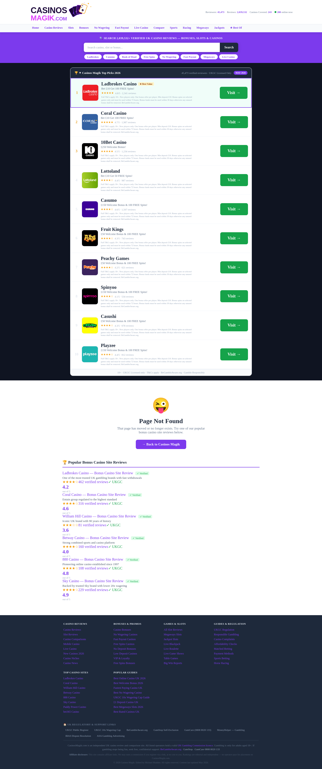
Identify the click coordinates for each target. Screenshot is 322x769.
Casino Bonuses (122, 629)
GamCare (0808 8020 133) (197, 730)
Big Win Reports (173, 663)
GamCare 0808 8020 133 (207, 749)
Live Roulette (171, 648)
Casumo (110, 56)
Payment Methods (224, 653)
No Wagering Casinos (125, 634)
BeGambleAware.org (137, 730)
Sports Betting (222, 658)
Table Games (171, 658)
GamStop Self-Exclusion (166, 730)
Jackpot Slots (171, 639)
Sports (173, 27)
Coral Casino (70, 683)
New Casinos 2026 (73, 653)
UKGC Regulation (224, 629)
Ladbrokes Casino (73, 678)
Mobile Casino (71, 644)
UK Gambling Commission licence (195, 745)
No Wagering (101, 27)
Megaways (202, 27)
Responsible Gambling (226, 634)
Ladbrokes (93, 56)
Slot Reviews (70, 634)
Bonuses (84, 27)
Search (229, 47)
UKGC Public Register (76, 730)
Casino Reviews (54, 27)
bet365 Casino (71, 711)
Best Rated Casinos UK (126, 711)
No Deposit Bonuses (125, 648)
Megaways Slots (173, 634)
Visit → (233, 92)
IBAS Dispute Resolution (78, 735)
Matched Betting (223, 648)
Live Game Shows (174, 653)
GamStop (188, 749)
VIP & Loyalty (122, 658)
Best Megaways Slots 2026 (128, 707)
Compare (159, 27)
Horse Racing (221, 663)
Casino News (70, 663)
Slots (71, 27)
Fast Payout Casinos (125, 639)
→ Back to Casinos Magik (161, 444)
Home (35, 27)
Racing (187, 27)
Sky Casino (69, 702)
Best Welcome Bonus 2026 (128, 683)
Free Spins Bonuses (124, 663)
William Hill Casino (74, 687)
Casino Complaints (224, 639)
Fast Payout (122, 27)
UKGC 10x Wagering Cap (107, 730)
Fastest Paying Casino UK (128, 687)
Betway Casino (71, 692)
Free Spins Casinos (124, 644)
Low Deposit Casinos (125, 653)
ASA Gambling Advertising (110, 735)
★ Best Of (236, 27)
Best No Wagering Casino (128, 692)
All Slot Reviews (173, 629)
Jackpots (219, 27)
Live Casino (141, 27)
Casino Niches (71, 658)
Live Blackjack (172, 644)
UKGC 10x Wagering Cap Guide (132, 697)
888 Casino (69, 697)
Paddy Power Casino (74, 707)
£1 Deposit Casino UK (126, 702)
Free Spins (149, 56)
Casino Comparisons (74, 639)
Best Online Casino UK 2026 (130, 678)
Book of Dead (129, 56)
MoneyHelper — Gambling (231, 730)
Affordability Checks (225, 644)
